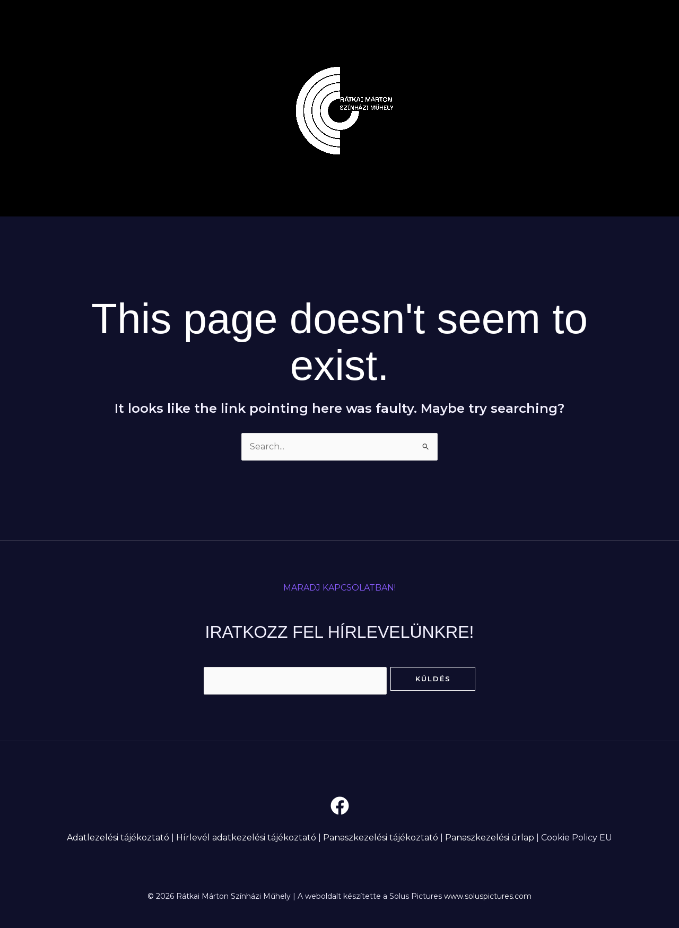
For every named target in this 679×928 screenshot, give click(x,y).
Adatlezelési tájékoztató (118, 837)
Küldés (433, 678)
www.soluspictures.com (488, 896)
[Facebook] (339, 805)
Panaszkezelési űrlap (489, 837)
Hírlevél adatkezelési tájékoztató (246, 837)
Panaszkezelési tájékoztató (380, 837)
